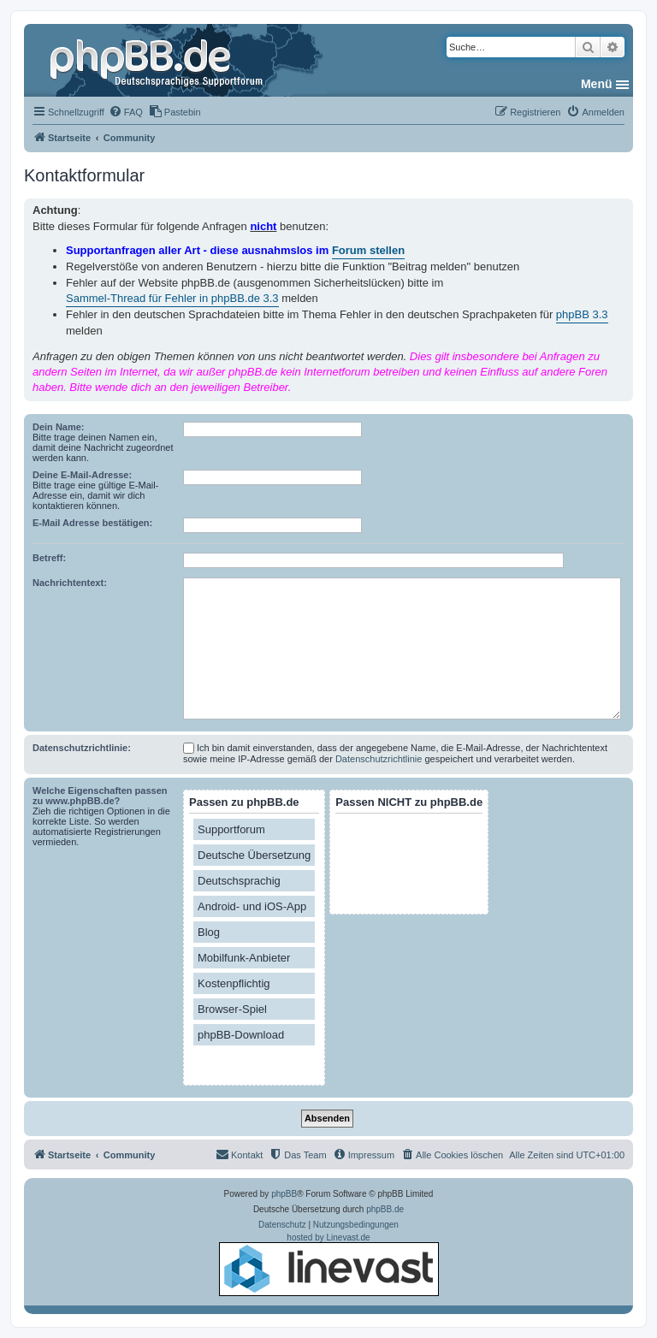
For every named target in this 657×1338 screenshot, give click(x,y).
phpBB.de (385, 1209)
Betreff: (49, 558)
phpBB (284, 1194)
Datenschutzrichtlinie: (82, 748)
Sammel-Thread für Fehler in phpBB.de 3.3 (172, 298)
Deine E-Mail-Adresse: (82, 475)
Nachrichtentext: (70, 582)
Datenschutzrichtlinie (379, 759)
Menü (597, 84)
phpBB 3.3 (582, 314)
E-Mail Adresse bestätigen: (92, 523)
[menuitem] (126, 112)
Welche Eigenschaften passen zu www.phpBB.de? (100, 795)
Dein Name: (59, 427)
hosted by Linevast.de (329, 1264)
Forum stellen (368, 250)
